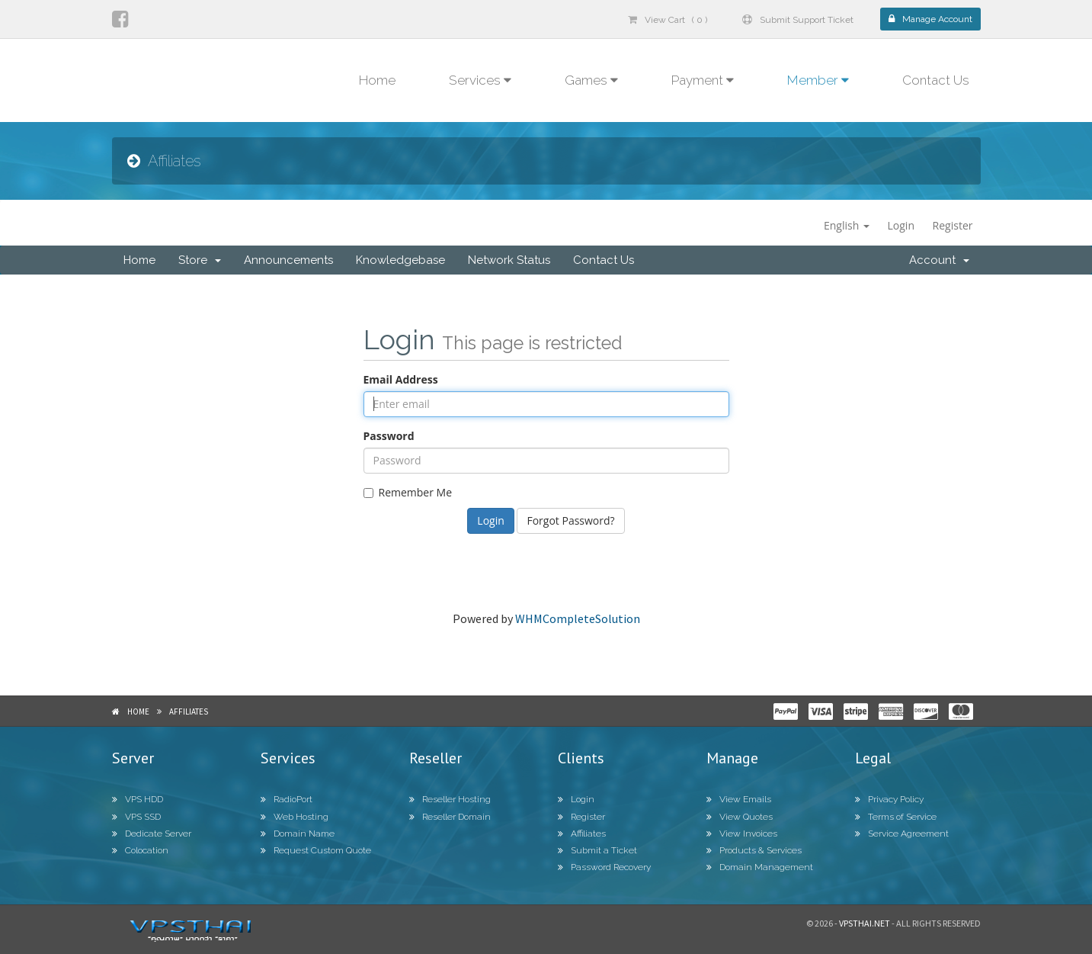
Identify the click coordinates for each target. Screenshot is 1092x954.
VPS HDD (137, 799)
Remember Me (408, 492)
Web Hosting (294, 816)
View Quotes (739, 816)
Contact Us (935, 80)
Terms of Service (896, 816)
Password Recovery (604, 867)
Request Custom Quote (316, 850)
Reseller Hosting (450, 799)
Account (939, 260)
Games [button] (591, 80)
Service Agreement (902, 833)
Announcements (288, 260)
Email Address (400, 379)
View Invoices (741, 833)
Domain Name (298, 833)
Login (901, 225)
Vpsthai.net (864, 923)
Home (377, 80)
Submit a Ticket (597, 850)
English (846, 225)
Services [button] (480, 80)
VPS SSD (136, 816)
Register (953, 225)
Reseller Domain (450, 816)
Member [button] (818, 80)
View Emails (738, 799)
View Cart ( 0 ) (667, 19)
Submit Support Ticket (797, 19)
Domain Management (759, 867)
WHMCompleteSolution (577, 618)
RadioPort (286, 799)
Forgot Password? (570, 520)
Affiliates (188, 711)
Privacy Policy (889, 799)
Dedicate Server (151, 833)
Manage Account (930, 19)
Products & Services (754, 850)
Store (199, 260)
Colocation (140, 850)
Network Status (509, 260)
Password (389, 436)
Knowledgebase (400, 260)
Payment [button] (702, 80)
